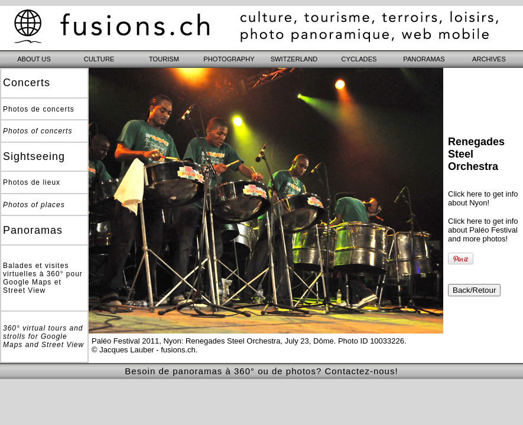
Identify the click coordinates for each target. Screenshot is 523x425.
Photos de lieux (31, 182)
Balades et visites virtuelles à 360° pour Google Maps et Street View (43, 278)
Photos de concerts (38, 109)
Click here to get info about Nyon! (483, 198)
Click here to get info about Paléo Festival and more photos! (483, 230)
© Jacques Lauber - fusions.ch (144, 349)
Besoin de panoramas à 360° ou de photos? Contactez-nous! (261, 371)
